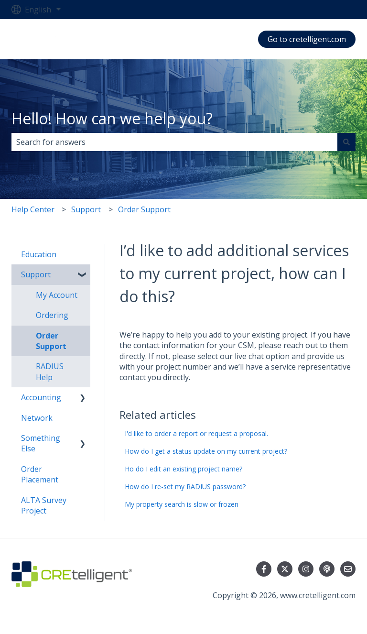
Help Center (32, 209)
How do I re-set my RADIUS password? (185, 486)
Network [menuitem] (37, 418)
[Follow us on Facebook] (263, 569)
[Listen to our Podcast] (327, 569)
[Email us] (348, 569)
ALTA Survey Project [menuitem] (43, 505)
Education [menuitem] (38, 254)
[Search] (346, 142)
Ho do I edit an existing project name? (183, 468)
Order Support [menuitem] (51, 340)
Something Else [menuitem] (40, 443)
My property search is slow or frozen (181, 504)
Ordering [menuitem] (52, 315)
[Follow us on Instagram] (305, 569)
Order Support (144, 209)
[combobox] (174, 142)
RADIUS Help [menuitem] (50, 371)
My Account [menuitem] (56, 295)
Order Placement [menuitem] (39, 474)
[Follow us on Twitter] (284, 569)
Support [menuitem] (36, 274)
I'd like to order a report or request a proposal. (196, 433)
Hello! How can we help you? (112, 118)
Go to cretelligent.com (307, 39)
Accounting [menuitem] (41, 397)
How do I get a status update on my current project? (206, 451)
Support (86, 209)
